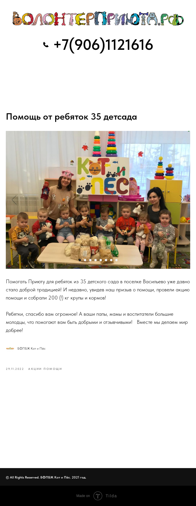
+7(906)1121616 (103, 45)
